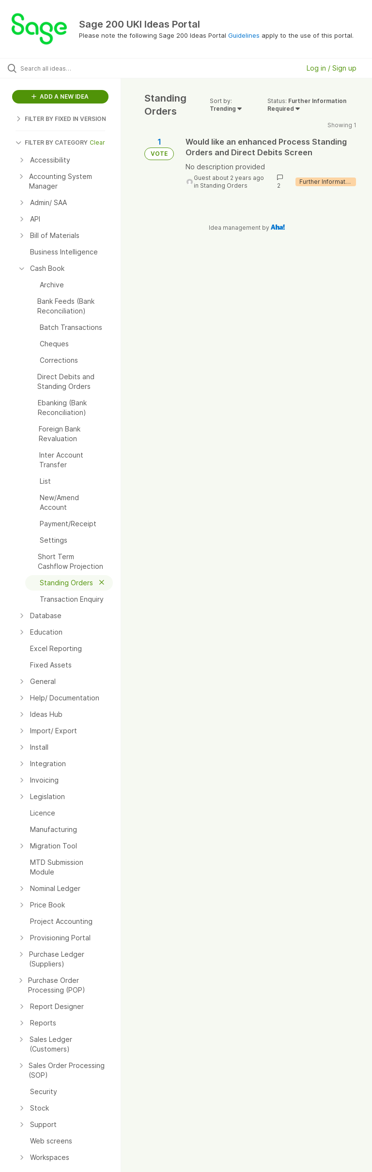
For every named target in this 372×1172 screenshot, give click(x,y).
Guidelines (244, 35)
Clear (97, 142)
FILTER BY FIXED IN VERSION (61, 118)
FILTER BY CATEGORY (52, 142)
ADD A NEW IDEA (60, 96)
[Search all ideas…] (65, 68)
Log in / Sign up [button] (331, 68)
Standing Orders (224, 185)
